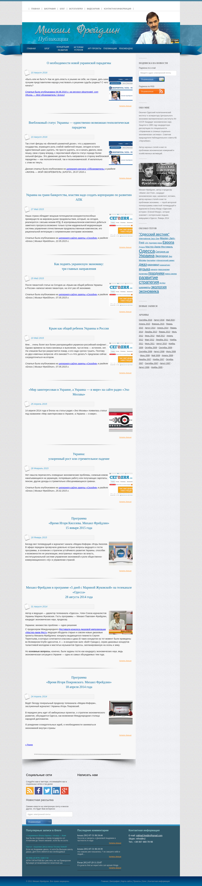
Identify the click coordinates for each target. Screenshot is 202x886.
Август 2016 (159, 320)
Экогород (161, 256)
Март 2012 (149, 340)
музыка (144, 269)
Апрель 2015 (144, 324)
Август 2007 (165, 363)
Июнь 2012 (149, 336)
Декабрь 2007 (145, 359)
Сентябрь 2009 (165, 348)
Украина (146, 255)
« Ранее (29, 745)
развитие (148, 277)
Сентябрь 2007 (151, 363)
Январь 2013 (164, 332)
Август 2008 (159, 351)
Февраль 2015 (158, 324)
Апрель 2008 (167, 355)
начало (154, 269)
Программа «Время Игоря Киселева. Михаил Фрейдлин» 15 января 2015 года (79, 523)
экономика (149, 291)
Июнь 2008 (145, 355)
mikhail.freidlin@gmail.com (149, 835)
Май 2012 (160, 336)
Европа (168, 242)
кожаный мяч (165, 265)
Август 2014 (150, 328)
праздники (156, 273)
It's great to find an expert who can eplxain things (101, 867)
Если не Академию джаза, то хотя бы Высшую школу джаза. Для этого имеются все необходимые (49, 849)
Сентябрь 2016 (145, 320)
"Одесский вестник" (154, 234)
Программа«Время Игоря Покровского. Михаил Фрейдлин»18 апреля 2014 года (79, 682)
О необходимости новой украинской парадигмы (79, 63)
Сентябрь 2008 (145, 351)
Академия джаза (155, 243)
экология (158, 287)
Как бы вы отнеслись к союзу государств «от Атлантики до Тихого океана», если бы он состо (49, 838)
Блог (144, 881)
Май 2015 (170, 320)
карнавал (153, 264)
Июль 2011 (149, 344)
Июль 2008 (171, 351)
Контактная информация (159, 881)
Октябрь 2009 (151, 348)
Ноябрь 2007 (158, 359)
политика (143, 274)
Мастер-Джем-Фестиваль (159, 247)
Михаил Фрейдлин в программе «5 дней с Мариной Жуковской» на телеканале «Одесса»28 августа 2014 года (79, 592)
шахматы (145, 287)
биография (151, 260)
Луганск (142, 247)
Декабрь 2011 (162, 340)
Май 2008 (156, 355)
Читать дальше (125, 106)
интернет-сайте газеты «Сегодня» (78, 238)
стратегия (149, 281)
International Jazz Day (149, 238)
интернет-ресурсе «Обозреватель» (85, 169)
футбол (162, 283)
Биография (114, 881)
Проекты (137, 881)
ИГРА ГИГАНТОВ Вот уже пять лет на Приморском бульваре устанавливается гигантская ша (49, 861)
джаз (143, 264)
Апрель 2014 (162, 328)
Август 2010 (161, 344)
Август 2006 (144, 367)
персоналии (164, 269)
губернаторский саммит (165, 260)
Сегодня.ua (162, 251)
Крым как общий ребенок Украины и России (79, 328)
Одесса (147, 251)
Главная (104, 881)
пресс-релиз (171, 274)
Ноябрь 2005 (157, 367)
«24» (147, 243)
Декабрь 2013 (151, 332)
